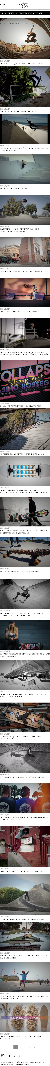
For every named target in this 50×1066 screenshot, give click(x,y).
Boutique (14, 23)
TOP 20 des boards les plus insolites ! (20, 571)
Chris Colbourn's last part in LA (18, 112)
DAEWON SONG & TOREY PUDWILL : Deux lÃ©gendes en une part (20, 230)
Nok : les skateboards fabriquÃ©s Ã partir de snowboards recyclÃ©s (23, 532)
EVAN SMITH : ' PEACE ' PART (13, 189)
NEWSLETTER (33, 1062)
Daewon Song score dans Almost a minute (23, 919)
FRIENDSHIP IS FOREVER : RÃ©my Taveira (21, 271)
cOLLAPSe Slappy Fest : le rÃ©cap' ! (18, 312)
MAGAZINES (17, 5)
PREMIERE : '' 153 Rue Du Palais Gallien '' (21, 64)
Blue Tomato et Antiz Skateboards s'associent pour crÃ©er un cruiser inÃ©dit (24, 491)
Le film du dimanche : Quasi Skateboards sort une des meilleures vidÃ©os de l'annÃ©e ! (25, 354)
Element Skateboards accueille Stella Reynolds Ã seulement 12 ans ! (21, 614)
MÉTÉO (3, 23)
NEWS (2, 5)
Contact (42, 1062)
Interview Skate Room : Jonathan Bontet (22, 777)
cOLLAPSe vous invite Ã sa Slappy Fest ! (21, 406)
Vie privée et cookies (22, 1065)
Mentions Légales (7, 1065)
